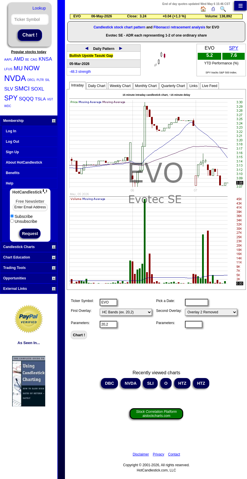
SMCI (22, 88)
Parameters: (80, 323)
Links (193, 86)
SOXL (37, 89)
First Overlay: (81, 311)
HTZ (182, 383)
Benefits (12, 173)
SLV (8, 89)
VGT (50, 99)
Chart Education (29, 257)
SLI (150, 383)
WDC (7, 106)
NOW (32, 68)
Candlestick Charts (29, 247)
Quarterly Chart (173, 86)
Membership (29, 121)
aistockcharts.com (156, 414)
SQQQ (26, 99)
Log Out (12, 142)
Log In (11, 131)
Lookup (39, 8)
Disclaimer (141, 454)
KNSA (45, 59)
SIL (47, 80)
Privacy (158, 454)
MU (18, 68)
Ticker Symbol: (82, 301)
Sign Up (12, 152)
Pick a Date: (165, 301)
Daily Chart (96, 86)
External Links (29, 289)
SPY (11, 98)
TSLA (40, 98)
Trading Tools (29, 268)
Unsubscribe (23, 221)
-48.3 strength (80, 72)
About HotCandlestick (24, 162)
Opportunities (29, 278)
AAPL (8, 59)
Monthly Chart (146, 86)
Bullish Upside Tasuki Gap (91, 56)
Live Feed (209, 86)
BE (27, 59)
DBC (109, 383)
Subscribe (21, 216)
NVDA (15, 78)
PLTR (40, 80)
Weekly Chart (120, 86)
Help (9, 183)
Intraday (77, 85)
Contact (174, 454)
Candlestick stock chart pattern (120, 27)
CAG (33, 59)
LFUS (8, 69)
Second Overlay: (169, 311)
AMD (19, 59)
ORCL (31, 80)
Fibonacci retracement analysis (179, 27)
